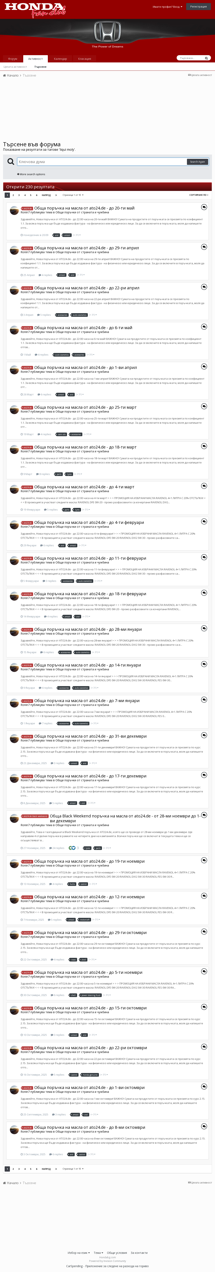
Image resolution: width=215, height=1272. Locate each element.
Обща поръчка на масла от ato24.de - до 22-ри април (86, 288)
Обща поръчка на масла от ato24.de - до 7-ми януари (86, 700)
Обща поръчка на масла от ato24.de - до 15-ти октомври (90, 1008)
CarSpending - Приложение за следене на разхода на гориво (107, 1266)
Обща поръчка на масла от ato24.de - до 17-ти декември (90, 776)
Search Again (197, 161)
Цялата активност (15, 66)
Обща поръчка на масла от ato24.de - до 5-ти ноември (88, 972)
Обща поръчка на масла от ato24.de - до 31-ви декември (90, 736)
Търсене (40, 66)
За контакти (139, 1253)
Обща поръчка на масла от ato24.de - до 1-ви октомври (89, 1087)
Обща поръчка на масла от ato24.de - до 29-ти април (86, 248)
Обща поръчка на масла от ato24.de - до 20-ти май (84, 208)
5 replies (44, 315)
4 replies (45, 275)
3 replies (49, 581)
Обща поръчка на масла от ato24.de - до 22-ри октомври (90, 1047)
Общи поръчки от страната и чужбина (82, 212)
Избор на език (79, 1253)
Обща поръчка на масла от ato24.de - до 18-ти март (85, 447)
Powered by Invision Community (107, 1261)
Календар (60, 59)
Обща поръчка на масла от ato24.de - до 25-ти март (85, 407)
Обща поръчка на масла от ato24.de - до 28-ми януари (88, 629)
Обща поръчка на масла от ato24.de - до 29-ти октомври (90, 932)
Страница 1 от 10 (73, 194)
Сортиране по (198, 195)
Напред (46, 195)
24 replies (56, 848)
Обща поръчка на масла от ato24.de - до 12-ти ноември (89, 896)
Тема (98, 1253)
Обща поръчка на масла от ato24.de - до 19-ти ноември (89, 861)
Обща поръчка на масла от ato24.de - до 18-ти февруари (90, 593)
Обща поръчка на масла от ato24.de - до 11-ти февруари (90, 558)
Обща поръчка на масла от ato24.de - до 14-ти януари (87, 665)
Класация (84, 59)
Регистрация (198, 6)
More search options (31, 174)
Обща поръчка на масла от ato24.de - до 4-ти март (84, 487)
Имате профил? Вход (167, 6)
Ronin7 (25, 212)
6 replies (44, 394)
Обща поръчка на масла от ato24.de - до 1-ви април (85, 367)
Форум (12, 59)
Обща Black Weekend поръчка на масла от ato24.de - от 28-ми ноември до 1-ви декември (125, 818)
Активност (35, 59)
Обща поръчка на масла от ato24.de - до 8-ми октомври (89, 1127)
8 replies (43, 474)
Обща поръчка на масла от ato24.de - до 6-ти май (83, 327)
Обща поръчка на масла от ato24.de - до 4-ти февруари (89, 522)
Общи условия (117, 1253)
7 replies (45, 723)
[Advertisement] (107, 110)
